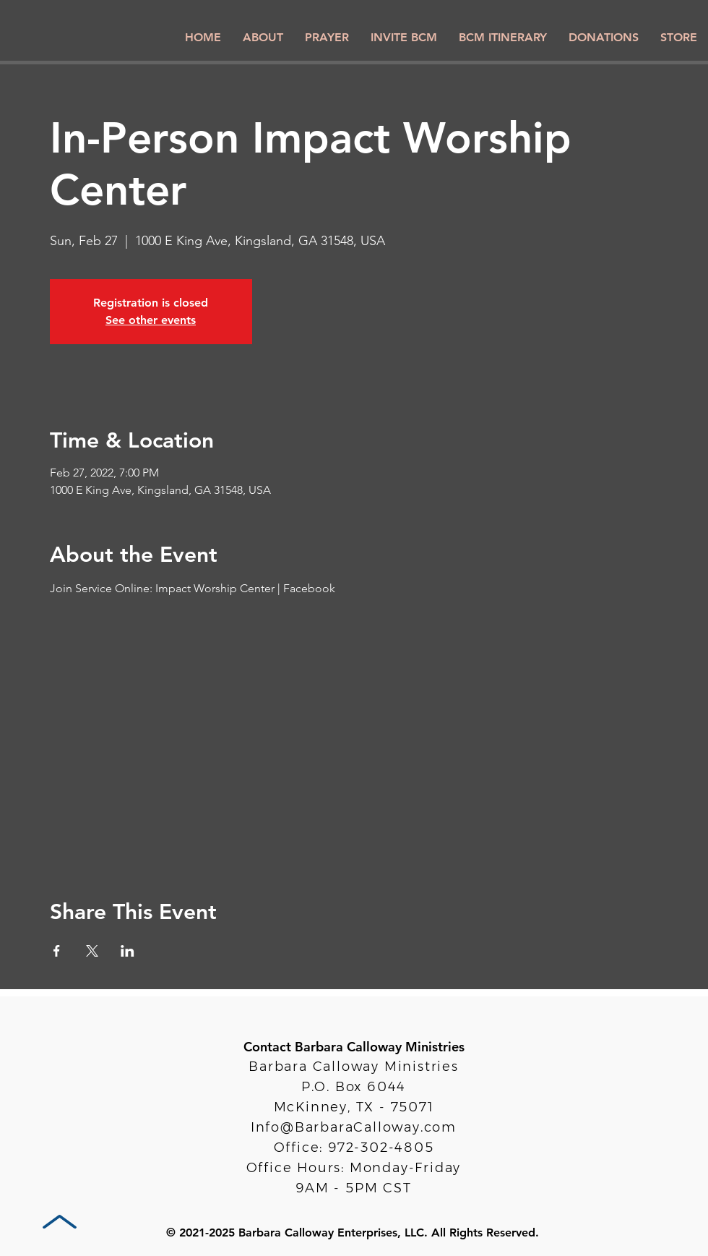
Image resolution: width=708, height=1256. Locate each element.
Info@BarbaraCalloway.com (354, 1127)
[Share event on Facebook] (57, 951)
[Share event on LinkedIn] (127, 951)
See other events (150, 320)
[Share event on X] (92, 951)
